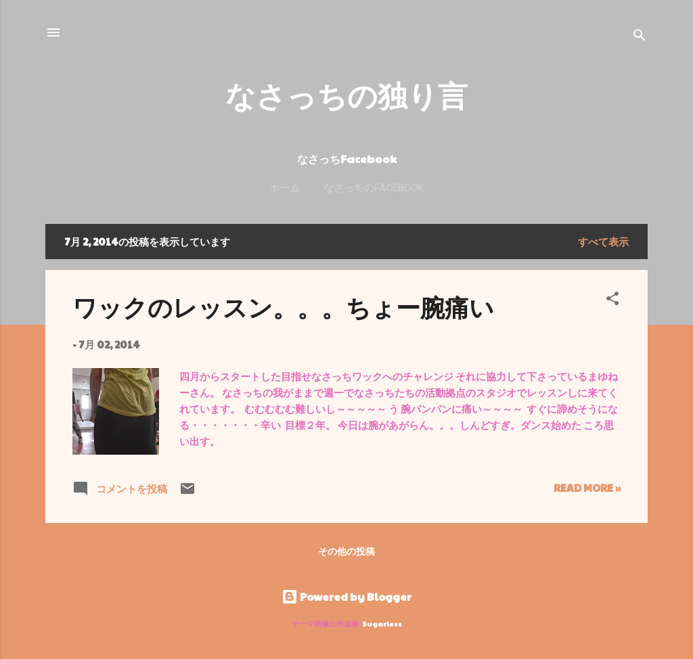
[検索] (639, 37)
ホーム (284, 188)
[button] (612, 300)
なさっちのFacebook (373, 188)
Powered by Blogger (346, 596)
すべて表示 (603, 241)
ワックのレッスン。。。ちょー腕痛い (283, 306)
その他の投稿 (346, 551)
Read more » (587, 487)
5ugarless (382, 623)
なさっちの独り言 (346, 94)
